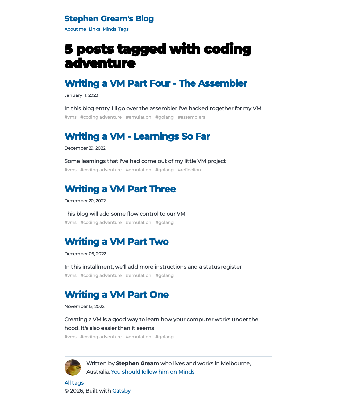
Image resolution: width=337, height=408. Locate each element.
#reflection (189, 169)
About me (75, 29)
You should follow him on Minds (152, 372)
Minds (109, 29)
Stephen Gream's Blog (109, 18)
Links (94, 29)
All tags (74, 383)
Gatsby (121, 391)
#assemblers (191, 117)
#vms (70, 117)
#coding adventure (101, 117)
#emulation (138, 117)
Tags (123, 29)
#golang (164, 117)
